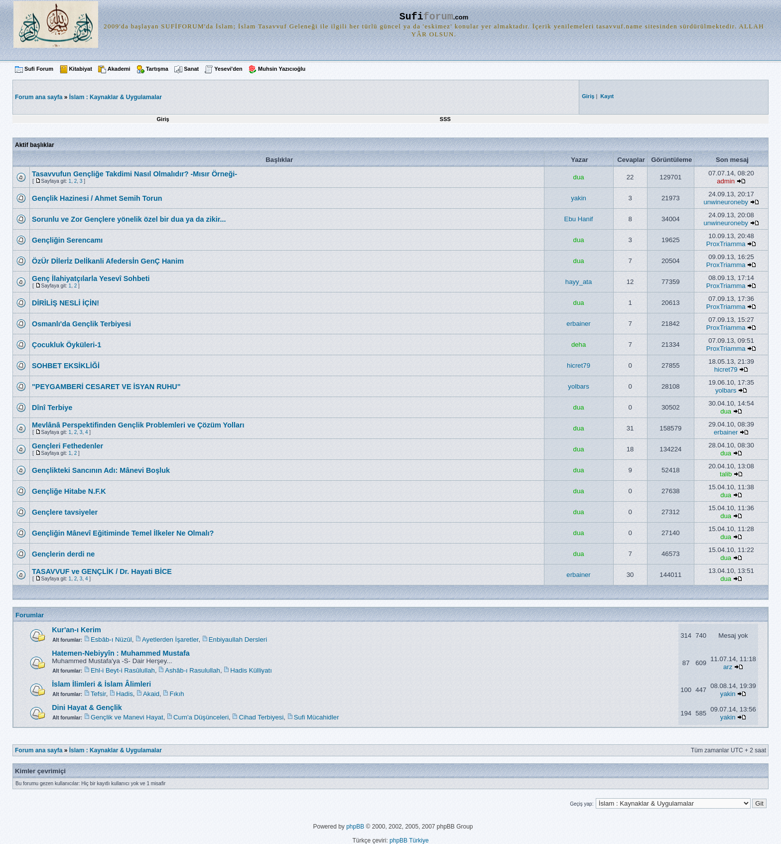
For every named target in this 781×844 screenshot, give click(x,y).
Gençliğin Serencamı (67, 240)
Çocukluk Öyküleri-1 (66, 345)
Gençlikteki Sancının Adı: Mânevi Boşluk (101, 470)
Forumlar (29, 615)
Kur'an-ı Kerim (76, 630)
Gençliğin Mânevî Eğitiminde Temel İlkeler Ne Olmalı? (123, 533)
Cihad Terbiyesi (261, 717)
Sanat (191, 69)
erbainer (578, 323)
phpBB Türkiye (409, 840)
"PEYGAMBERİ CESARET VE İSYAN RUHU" (106, 387)
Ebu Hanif (578, 219)
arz (727, 667)
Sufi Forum (38, 69)
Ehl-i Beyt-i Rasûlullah (123, 670)
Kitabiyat (80, 69)
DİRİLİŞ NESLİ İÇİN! (65, 303)
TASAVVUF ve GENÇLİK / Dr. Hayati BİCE (102, 571)
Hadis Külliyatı (251, 670)
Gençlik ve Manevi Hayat (127, 717)
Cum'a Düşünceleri (201, 717)
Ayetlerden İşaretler (170, 639)
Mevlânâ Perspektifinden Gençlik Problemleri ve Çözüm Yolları (138, 425)
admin (726, 181)
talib (726, 474)
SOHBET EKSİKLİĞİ (66, 366)
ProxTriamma (726, 244)
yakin (578, 198)
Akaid (151, 694)
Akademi (119, 69)
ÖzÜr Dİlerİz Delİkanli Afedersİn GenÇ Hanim (108, 261)
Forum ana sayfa (38, 750)
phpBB (355, 826)
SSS (445, 119)
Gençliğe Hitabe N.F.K (69, 491)
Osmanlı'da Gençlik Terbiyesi (81, 324)
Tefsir (98, 694)
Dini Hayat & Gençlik (87, 707)
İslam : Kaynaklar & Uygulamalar (115, 97)
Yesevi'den (228, 69)
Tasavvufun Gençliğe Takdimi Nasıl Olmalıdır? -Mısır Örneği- (134, 174)
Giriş (163, 119)
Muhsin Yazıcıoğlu (281, 69)
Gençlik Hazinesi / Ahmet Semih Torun (97, 198)
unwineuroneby (725, 202)
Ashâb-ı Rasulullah (192, 670)
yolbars (578, 386)
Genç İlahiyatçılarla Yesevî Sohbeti (91, 278)
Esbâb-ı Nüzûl (111, 639)
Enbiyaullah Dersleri (238, 639)
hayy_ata (578, 281)
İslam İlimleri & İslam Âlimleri (101, 684)
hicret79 (578, 365)
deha (578, 344)
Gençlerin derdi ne (63, 554)
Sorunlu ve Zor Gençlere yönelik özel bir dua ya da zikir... (129, 219)
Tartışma (157, 69)
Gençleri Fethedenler (67, 446)
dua (578, 177)
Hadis (124, 694)
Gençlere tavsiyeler (65, 512)
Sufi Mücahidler (316, 717)
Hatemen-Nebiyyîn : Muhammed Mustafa (121, 653)
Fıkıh (176, 694)
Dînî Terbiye (52, 408)
